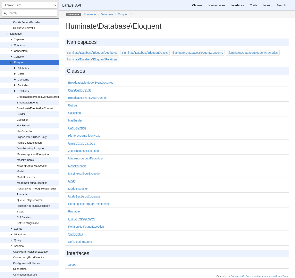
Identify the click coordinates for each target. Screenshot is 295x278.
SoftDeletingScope (28, 223)
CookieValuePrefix (24, 28)
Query (17, 240)
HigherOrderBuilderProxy (32, 136)
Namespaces (217, 5)
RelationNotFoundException (33, 205)
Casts (21, 73)
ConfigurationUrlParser (26, 263)
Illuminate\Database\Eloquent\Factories (253, 52)
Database (16, 33)
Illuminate (90, 14)
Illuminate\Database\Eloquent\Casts (145, 52)
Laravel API (71, 5)
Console (19, 56)
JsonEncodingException (31, 148)
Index (266, 5)
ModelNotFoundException (32, 182)
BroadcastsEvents (27, 102)
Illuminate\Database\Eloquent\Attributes (92, 52)
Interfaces (237, 5)
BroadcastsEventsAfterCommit (35, 108)
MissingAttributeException (32, 165)
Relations (23, 91)
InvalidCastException (29, 142)
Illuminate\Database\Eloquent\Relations (92, 59)
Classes (197, 5)
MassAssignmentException (33, 154)
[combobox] (29, 13)
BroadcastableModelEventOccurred (38, 96)
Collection (22, 119)
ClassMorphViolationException (31, 251)
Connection (20, 268)
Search (281, 5)
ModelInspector (26, 177)
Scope (20, 211)
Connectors (20, 50)
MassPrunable (25, 159)
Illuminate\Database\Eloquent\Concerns (197, 52)
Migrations (20, 234)
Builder (21, 114)
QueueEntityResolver (29, 200)
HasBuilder (23, 125)
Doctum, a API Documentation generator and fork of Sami (259, 276)
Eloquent (19, 62)
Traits (253, 5)
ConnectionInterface (25, 274)
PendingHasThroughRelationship (36, 188)
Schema (19, 245)
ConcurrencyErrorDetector (28, 257)
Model (20, 171)
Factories (23, 85)
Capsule (19, 39)
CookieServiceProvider (26, 22)
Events (18, 228)
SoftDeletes (24, 217)
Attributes (23, 68)
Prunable (22, 194)
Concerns (19, 45)
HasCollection (25, 131)
